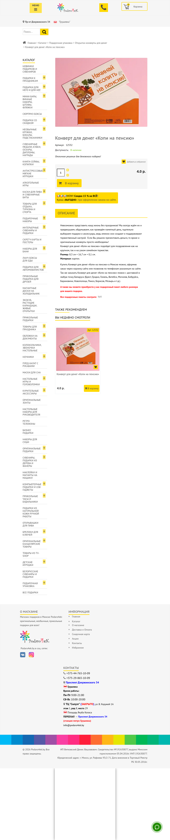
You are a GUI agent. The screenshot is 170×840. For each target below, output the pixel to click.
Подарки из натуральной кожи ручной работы (31, 512)
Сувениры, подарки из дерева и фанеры (30, 462)
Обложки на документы (30, 337)
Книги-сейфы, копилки (31, 163)
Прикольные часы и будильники (30, 499)
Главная (32, 42)
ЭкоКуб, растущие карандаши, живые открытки (30, 305)
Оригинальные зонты (32, 401)
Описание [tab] (66, 213)
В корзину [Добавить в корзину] (71, 183)
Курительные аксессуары (31, 392)
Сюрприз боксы (32, 113)
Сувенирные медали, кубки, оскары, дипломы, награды (32, 150)
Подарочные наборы (30, 220)
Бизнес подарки (28, 432)
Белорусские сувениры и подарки (30, 574)
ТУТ (100, 296)
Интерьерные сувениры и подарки (31, 230)
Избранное (78, 647)
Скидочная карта (81, 634)
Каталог (42, 42)
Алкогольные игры (31, 184)
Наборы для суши (30, 441)
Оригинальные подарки (32, 450)
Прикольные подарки (30, 319)
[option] (78, 360)
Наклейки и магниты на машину (30, 475)
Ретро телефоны (29, 422)
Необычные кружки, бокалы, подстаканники (32, 133)
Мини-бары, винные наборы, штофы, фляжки (30, 102)
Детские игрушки (28, 564)
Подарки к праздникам (30, 79)
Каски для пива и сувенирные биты (32, 194)
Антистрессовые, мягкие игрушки (33, 173)
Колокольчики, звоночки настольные (32, 347)
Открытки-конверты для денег (91, 42)
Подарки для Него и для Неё (32, 89)
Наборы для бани (30, 250)
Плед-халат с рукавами (30, 365)
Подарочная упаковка (60, 42)
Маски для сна (32, 372)
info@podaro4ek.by (73, 725)
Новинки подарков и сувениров (30, 69)
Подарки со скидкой (30, 122)
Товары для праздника (30, 328)
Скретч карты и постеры (32, 241)
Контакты (77, 643)
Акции (75, 638)
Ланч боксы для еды (30, 259)
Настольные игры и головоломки (31, 381)
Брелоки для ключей (30, 533)
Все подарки (30, 592)
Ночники (28, 356)
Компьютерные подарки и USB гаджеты (32, 487)
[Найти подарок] (44, 32)
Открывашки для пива (30, 524)
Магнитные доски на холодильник (31, 291)
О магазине (78, 625)
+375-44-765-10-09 (78, 673)
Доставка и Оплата (82, 629)
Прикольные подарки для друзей (31, 279)
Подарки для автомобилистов (33, 268)
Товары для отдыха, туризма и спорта (30, 208)
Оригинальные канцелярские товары (32, 544)
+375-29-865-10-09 (78, 678)
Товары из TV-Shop (31, 554)
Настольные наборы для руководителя (31, 412)
